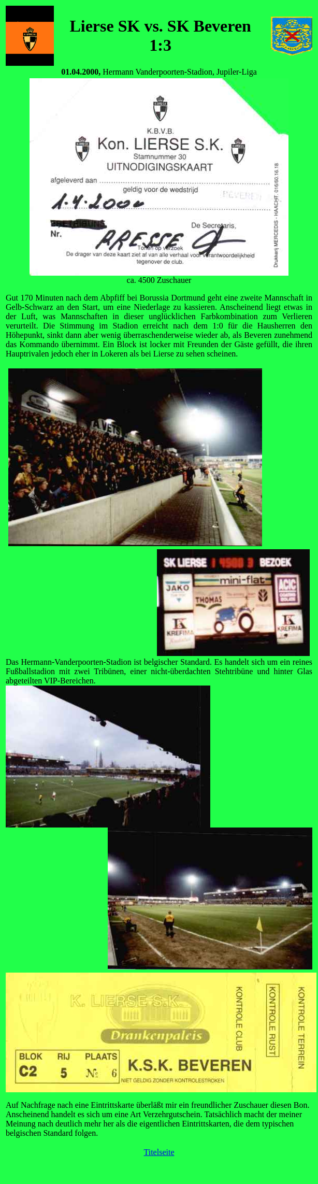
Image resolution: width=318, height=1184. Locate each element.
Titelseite (159, 1152)
